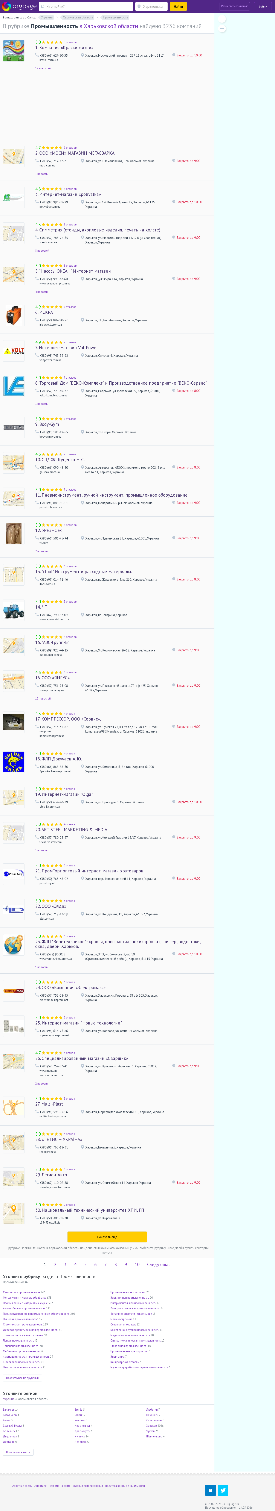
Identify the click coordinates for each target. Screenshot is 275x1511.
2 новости (41, 551)
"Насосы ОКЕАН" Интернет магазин (73, 271)
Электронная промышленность (129, 1297)
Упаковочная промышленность (22, 1367)
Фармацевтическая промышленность (26, 1356)
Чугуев (150, 1431)
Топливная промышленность (21, 1346)
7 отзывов (70, 307)
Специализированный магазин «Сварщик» (81, 1058)
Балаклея (9, 1409)
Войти (263, 6)
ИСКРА (44, 312)
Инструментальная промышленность (133, 1303)
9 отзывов (70, 42)
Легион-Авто (51, 1175)
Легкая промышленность (18, 1340)
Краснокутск (82, 1431)
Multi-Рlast (49, 1104)
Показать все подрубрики (22, 1378)
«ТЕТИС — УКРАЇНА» (58, 1139)
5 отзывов (70, 601)
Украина (9, 1399)
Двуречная (10, 1436)
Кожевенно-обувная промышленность (134, 1330)
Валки (7, 1420)
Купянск (80, 1436)
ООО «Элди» (50, 906)
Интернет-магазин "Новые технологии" (78, 1023)
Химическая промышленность (21, 1292)
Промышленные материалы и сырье (25, 1303)
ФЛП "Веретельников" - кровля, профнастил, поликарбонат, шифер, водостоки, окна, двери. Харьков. (117, 944)
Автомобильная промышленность (24, 1308)
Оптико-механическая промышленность (135, 1340)
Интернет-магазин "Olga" (64, 794)
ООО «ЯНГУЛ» (52, 678)
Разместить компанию (234, 6)
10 (137, 1264)
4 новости (41, 292)
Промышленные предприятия (129, 1351)
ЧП (41, 607)
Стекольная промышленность (128, 1346)
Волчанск (9, 1431)
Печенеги (152, 1415)
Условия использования (88, 1486)
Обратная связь (22, 1486)
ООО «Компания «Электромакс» (70, 987)
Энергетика (117, 1356)
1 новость (41, 174)
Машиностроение (121, 1319)
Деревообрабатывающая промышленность (30, 1330)
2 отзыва (69, 1205)
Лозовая (80, 1442)
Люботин (152, 1409)
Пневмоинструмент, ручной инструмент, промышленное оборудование (111, 495)
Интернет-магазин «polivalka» (68, 194)
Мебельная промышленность (21, 1351)
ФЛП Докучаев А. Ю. (58, 759)
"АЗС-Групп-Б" (52, 642)
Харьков (151, 1426)
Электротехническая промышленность (134, 1308)
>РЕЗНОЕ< (48, 530)
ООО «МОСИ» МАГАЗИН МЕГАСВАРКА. (75, 153)
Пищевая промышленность (20, 1319)
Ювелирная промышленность (21, 1362)
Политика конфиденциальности (125, 1486)
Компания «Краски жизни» (64, 47)
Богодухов (10, 1415)
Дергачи (8, 1442)
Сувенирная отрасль (123, 1324)
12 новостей (43, 68)
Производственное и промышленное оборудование (36, 1314)
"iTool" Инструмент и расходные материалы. (83, 571)
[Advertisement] (107, 107)
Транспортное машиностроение (23, 1335)
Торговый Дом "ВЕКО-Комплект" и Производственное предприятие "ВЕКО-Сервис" (121, 383)
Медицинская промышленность (130, 1335)
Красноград (82, 1426)
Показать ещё (107, 1237)
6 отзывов (70, 525)
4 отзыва (69, 713)
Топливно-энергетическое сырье (131, 1314)
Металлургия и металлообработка (24, 1297)
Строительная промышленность (23, 1324)
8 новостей (42, 250)
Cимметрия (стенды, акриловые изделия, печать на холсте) (97, 230)
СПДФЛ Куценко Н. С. (60, 459)
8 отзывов (70, 189)
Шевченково (154, 1436)
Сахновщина (154, 1420)
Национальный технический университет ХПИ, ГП (89, 1210)
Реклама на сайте (59, 1486)
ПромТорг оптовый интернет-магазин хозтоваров (89, 871)
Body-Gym (47, 424)
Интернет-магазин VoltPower (66, 348)
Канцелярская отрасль (124, 1362)
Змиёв (78, 1409)
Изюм (78, 1415)
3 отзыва (69, 865)
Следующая (159, 1264)
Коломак (80, 1420)
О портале (40, 1486)
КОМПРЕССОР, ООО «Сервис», (68, 719)
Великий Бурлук (12, 1426)
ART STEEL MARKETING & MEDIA (71, 830)
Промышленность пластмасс (128, 1292)
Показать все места (18, 1452)
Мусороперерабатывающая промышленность (139, 1367)
